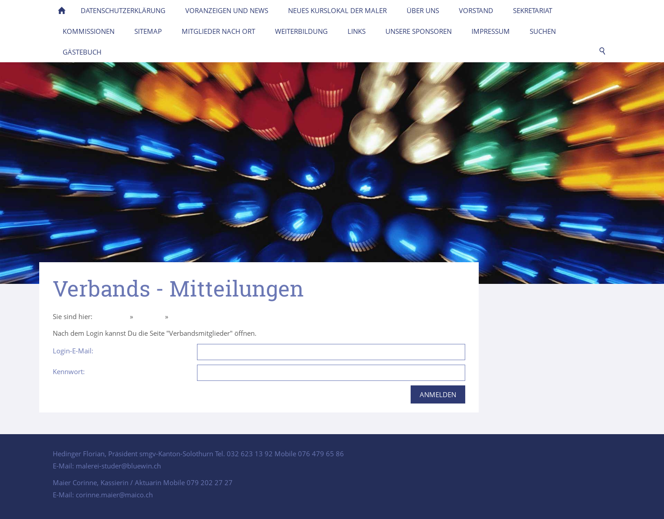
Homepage (111, 316)
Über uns (149, 316)
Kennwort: (69, 371)
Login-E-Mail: (73, 350)
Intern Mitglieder (196, 316)
